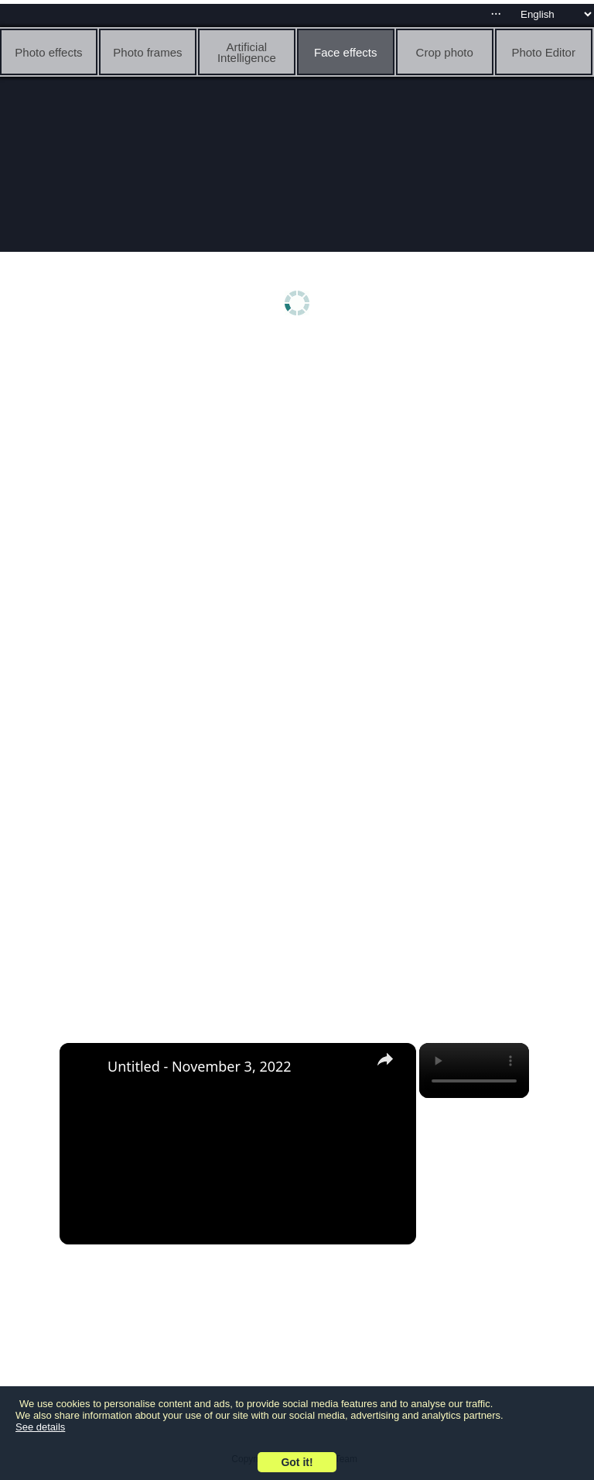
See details (40, 1427)
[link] (84, 1067)
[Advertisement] (297, 462)
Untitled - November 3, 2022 (200, 1066)
